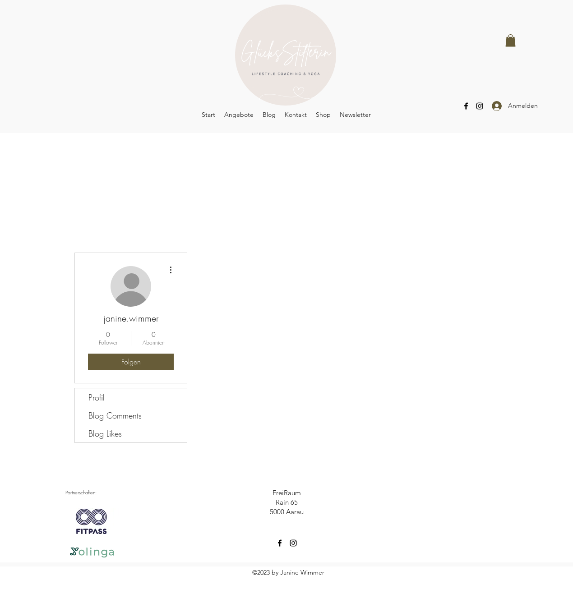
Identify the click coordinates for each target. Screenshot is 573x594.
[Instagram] (479, 106)
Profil (96, 397)
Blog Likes (105, 433)
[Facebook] (466, 106)
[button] (510, 40)
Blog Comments (115, 415)
